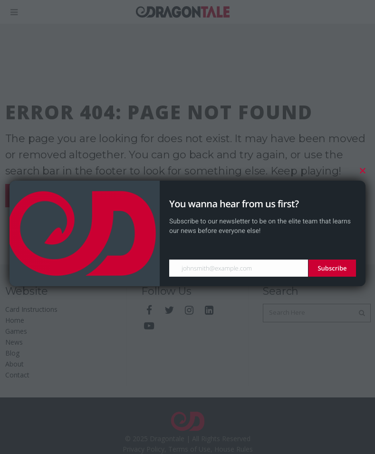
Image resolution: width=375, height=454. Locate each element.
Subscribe (331, 268)
